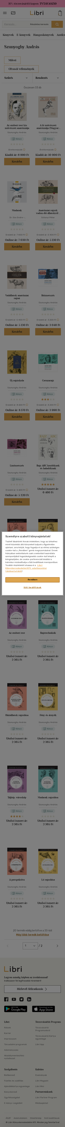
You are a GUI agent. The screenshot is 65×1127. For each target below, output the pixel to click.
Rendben (32, 580)
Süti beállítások (32, 587)
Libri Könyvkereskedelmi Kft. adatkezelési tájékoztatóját (26, 568)
